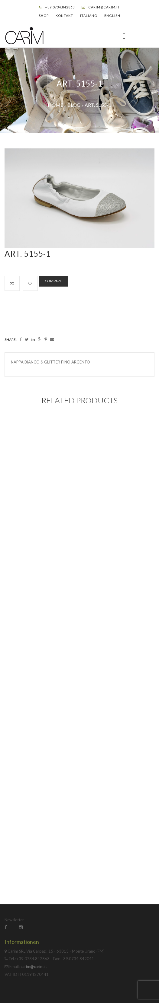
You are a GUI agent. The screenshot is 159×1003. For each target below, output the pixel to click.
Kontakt (64, 15)
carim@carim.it (104, 7)
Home (55, 105)
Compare (53, 281)
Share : (11, 339)
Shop (44, 15)
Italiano (88, 15)
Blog (73, 105)
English (112, 15)
